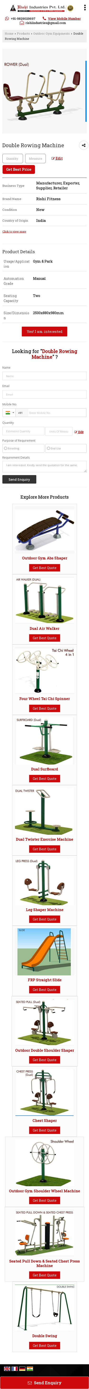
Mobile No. (9, 404)
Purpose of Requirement (18, 440)
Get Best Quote (44, 568)
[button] (64, 18)
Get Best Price (18, 169)
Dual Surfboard (44, 769)
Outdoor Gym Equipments (51, 33)
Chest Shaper (45, 1120)
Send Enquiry (44, 1382)
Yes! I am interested (44, 331)
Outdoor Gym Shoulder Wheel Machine (44, 1191)
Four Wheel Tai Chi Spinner (44, 698)
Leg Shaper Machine (44, 909)
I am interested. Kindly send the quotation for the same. (44, 466)
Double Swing (44, 1335)
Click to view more (14, 231)
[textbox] (35, 158)
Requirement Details (16, 457)
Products (23, 33)
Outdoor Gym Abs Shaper (44, 558)
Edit (57, 158)
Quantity (8, 423)
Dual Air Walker (44, 628)
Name (6, 368)
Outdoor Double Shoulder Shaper (44, 1050)
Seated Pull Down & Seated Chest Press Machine (44, 1263)
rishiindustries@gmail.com (45, 23)
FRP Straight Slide (44, 980)
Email (5, 386)
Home (9, 33)
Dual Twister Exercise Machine (44, 839)
